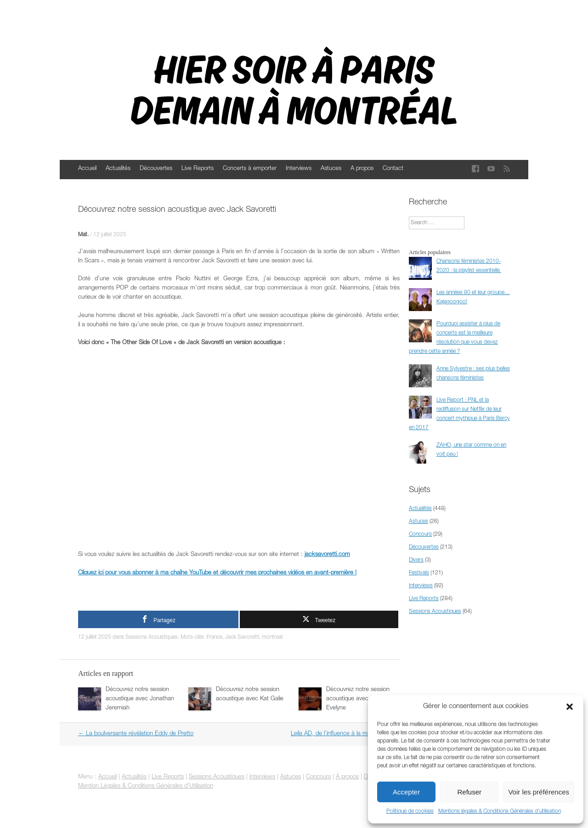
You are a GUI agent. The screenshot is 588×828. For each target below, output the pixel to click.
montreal (272, 637)
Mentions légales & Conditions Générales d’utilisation (499, 811)
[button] (569, 706)
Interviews (298, 169)
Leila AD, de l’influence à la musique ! (343, 734)
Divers (416, 560)
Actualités (118, 169)
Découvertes (156, 169)
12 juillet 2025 (109, 235)
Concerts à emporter (250, 169)
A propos (362, 169)
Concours (420, 534)
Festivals (419, 573)
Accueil (87, 169)
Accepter (406, 792)
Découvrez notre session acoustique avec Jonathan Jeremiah (140, 699)
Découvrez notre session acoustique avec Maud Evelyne (358, 699)
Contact (393, 169)
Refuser (470, 792)
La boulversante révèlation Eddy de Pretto (135, 734)
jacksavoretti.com (327, 555)
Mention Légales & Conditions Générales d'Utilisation (145, 786)
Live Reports (197, 169)
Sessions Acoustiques (151, 637)
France (214, 637)
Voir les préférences (538, 792)
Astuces (331, 169)
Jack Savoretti (242, 637)
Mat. (83, 235)
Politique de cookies (410, 811)
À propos (347, 777)
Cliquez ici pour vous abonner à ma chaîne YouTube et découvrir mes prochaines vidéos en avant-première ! (217, 573)
